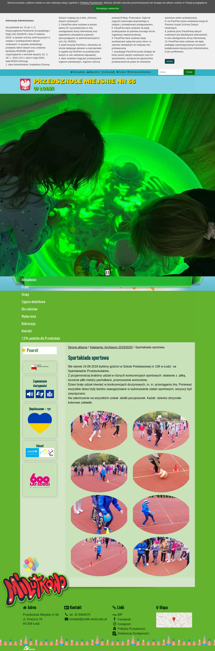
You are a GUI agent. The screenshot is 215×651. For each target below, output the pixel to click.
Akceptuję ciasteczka (107, 8)
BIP (117, 614)
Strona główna (78, 72)
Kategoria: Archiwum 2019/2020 (111, 347)
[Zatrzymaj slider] (107, 272)
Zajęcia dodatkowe (33, 301)
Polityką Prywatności (91, 2)
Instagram (121, 624)
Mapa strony (93, 72)
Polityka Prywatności (128, 628)
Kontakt (27, 330)
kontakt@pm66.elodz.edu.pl (85, 619)
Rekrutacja (29, 323)
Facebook (121, 619)
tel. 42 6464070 (77, 614)
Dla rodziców (30, 308)
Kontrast (121, 72)
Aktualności (29, 279)
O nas (25, 286)
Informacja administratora (139, 72)
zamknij (169, 61)
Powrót (32, 350)
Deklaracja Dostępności (130, 633)
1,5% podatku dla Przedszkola (41, 338)
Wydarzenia (29, 316)
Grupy (25, 294)
